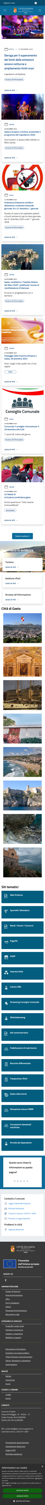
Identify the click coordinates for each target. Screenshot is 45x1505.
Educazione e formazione (16, 1349)
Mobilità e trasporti (13, 1337)
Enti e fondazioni (12, 1302)
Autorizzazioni (11, 1364)
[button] (22, 1501)
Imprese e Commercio (14, 1329)
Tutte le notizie (22, 536)
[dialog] (22, 1484)
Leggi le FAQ (11, 1450)
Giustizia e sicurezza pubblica (17, 1353)
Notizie (9, 124)
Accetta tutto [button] (22, 1490)
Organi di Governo (13, 1291)
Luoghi (8, 1394)
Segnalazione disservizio (15, 1446)
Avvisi (11, 49)
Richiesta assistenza (14, 1454)
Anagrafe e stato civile (15, 1326)
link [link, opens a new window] (10, 1485)
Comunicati (10, 1380)
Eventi (8, 1398)
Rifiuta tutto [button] (22, 1496)
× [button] (42, 1466)
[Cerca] (40, 10)
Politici (8, 1306)
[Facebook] (5, 1280)
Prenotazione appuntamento (17, 1442)
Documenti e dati (12, 1314)
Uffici (8, 1299)
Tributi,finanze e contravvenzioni (19, 1356)
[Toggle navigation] (4, 10)
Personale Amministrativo (16, 1310)
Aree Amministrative (14, 1295)
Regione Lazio (9, 2)
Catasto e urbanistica (14, 1333)
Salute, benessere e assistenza (18, 1360)
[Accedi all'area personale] (35, 3)
